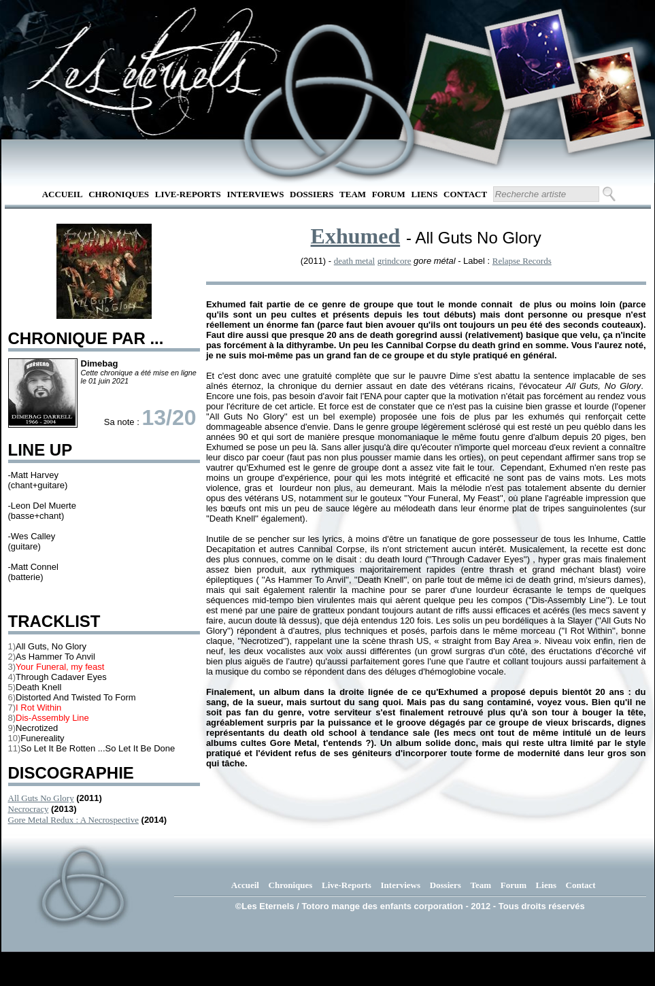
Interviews (255, 194)
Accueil (62, 194)
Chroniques (118, 194)
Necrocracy (28, 809)
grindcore (394, 261)
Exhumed (356, 236)
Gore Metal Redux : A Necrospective (73, 820)
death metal (354, 261)
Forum (388, 194)
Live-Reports (188, 194)
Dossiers (311, 194)
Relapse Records (522, 261)
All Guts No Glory (41, 798)
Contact (465, 194)
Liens (424, 194)
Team (352, 194)
